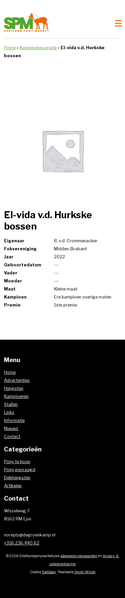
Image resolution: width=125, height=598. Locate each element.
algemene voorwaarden (79, 556)
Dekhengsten (17, 477)
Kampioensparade (38, 47)
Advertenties (17, 380)
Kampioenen (16, 396)
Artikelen (13, 485)
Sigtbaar (49, 572)
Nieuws (11, 428)
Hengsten (13, 388)
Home (10, 47)
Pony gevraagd (19, 469)
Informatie (14, 420)
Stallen (11, 404)
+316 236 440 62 (21, 542)
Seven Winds (84, 572)
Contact (12, 436)
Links (9, 412)
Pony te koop (17, 461)
